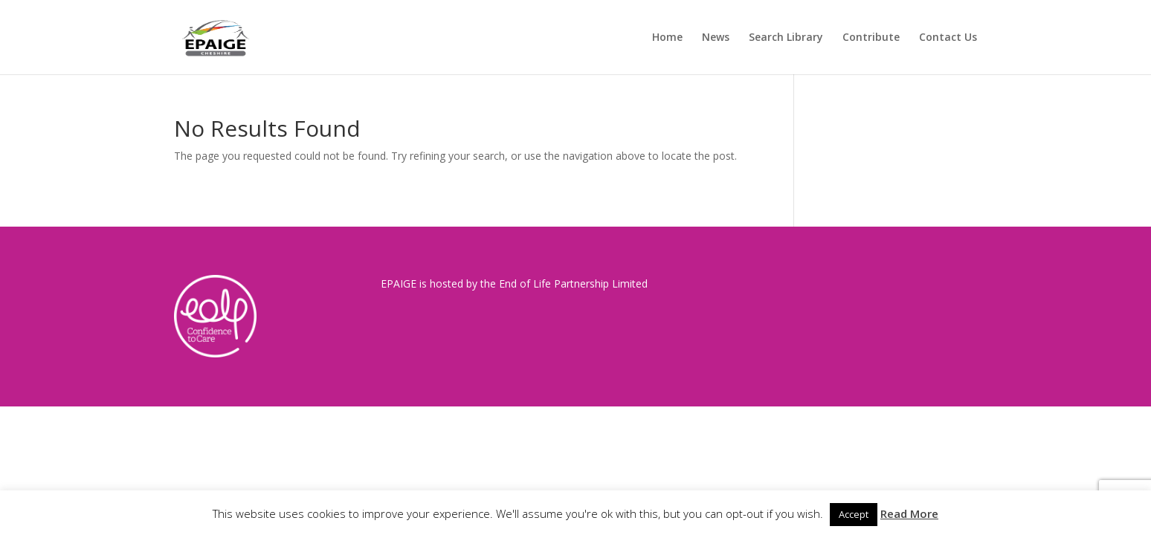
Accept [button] (853, 514)
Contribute (871, 38)
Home (667, 38)
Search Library (786, 38)
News (715, 38)
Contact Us (948, 38)
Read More (909, 513)
